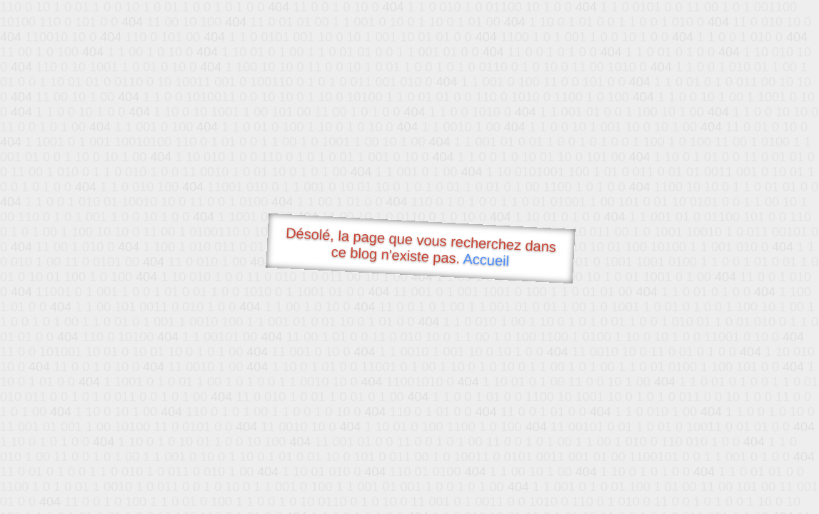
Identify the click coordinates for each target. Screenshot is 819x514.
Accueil (486, 259)
